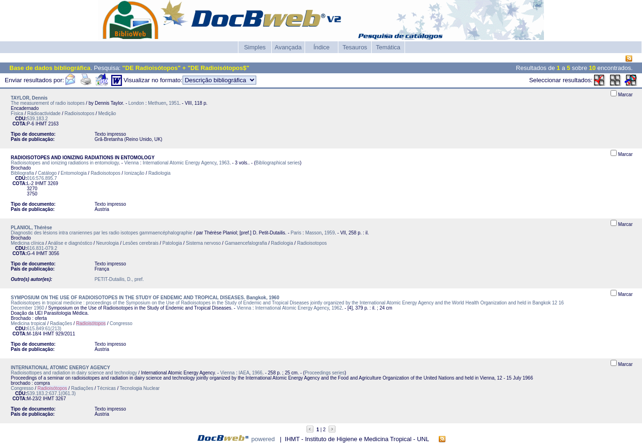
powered (263, 439)
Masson (313, 232)
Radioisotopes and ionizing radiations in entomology (65, 162)
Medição (107, 113)
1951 (174, 103)
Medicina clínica (27, 243)
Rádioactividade (44, 113)
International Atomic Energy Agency (179, 162)
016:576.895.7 (42, 178)
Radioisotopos (79, 113)
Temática (388, 47)
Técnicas (106, 388)
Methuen (157, 103)
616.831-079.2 (42, 248)
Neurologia (107, 243)
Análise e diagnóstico (70, 243)
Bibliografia (22, 173)
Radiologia (159, 173)
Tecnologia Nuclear (140, 388)
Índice (321, 47)
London (136, 103)
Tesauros (355, 47)
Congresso (121, 323)
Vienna (131, 162)
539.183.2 (37, 118)
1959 (329, 232)
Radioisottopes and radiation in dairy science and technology (74, 372)
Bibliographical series (277, 162)
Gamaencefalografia (246, 243)
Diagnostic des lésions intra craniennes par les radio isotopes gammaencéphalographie (101, 232)
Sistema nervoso (203, 243)
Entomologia (74, 173)
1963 (224, 162)
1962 (336, 308)
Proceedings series (324, 372)
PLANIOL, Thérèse (31, 227)
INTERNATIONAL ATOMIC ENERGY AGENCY (60, 367)
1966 (257, 372)
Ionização (134, 173)
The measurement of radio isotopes (47, 103)
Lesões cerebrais (141, 243)
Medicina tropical (28, 323)
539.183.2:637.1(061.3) (51, 393)
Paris (295, 232)
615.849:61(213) (44, 328)
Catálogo (47, 173)
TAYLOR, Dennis (29, 98)
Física (17, 113)
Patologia (172, 243)
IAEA (244, 372)
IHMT (41, 123)
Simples (255, 47)
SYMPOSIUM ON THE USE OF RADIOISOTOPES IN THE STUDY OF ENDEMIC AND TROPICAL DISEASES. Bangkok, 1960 (145, 297)
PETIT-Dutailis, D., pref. (119, 279)
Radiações (61, 323)
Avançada (288, 47)
